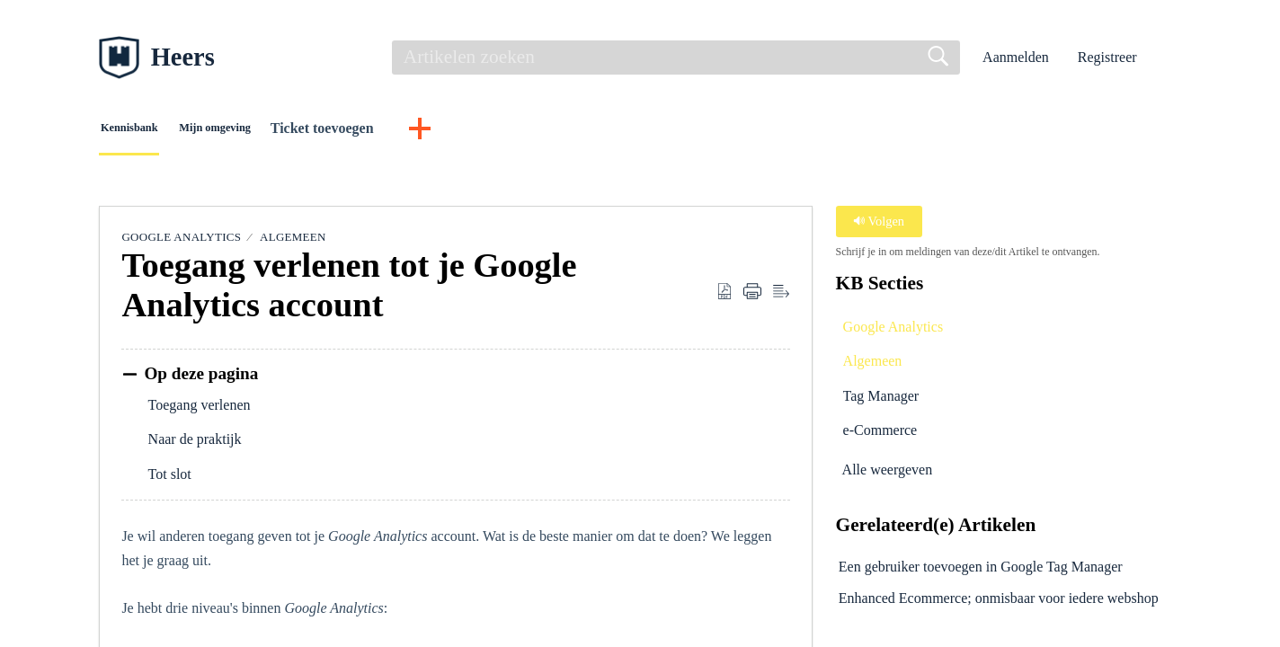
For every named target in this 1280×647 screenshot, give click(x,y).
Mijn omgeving (314, 130)
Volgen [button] (878, 226)
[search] (676, 57)
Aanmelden (1015, 57)
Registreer (1107, 57)
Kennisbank (167, 130)
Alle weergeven (887, 475)
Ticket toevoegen (453, 130)
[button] (1170, 58)
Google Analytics (181, 242)
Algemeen (293, 242)
